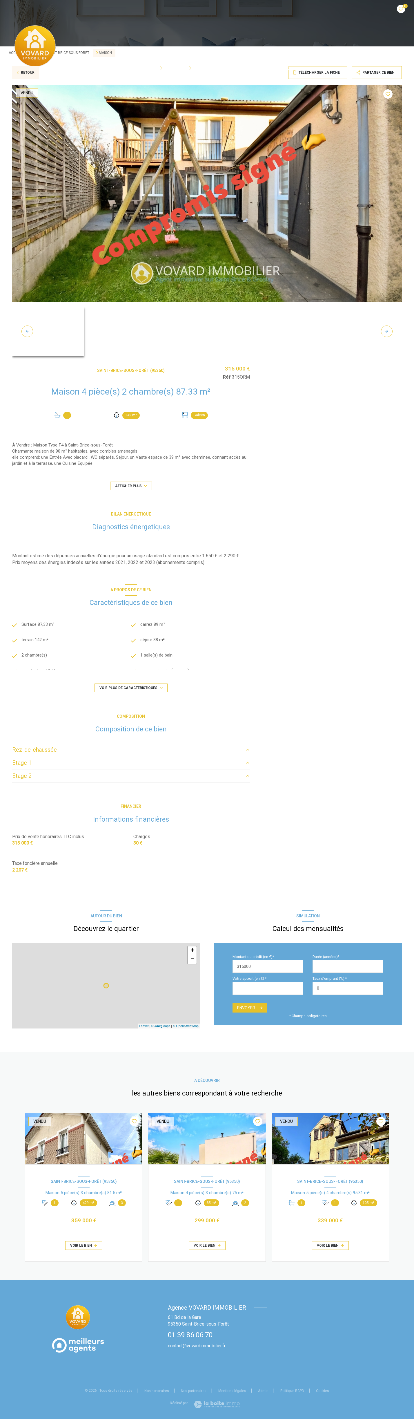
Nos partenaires (193, 1391)
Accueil (118, 68)
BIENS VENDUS (262, 68)
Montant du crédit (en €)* (253, 957)
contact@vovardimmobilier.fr (197, 1345)
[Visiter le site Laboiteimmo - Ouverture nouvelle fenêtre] (217, 1404)
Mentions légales (232, 1391)
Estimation (296, 68)
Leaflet (144, 1026)
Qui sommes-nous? (219, 68)
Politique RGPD (292, 1391)
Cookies (322, 1391)
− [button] (192, 959)
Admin (263, 1391)
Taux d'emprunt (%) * (330, 978)
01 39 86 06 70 (190, 1335)
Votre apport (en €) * (249, 978)
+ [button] (192, 950)
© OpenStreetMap (186, 1026)
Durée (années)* (326, 957)
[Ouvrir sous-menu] (163, 68)
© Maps (160, 1026)
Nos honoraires (156, 1391)
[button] (387, 331)
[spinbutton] (348, 988)
